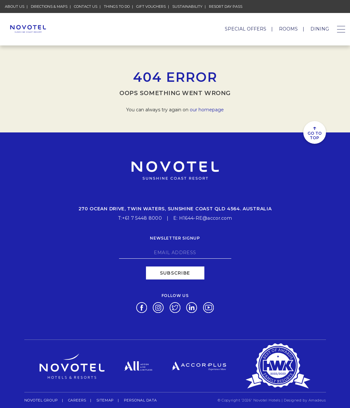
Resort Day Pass (225, 6)
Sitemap (105, 400)
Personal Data (140, 399)
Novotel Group (41, 399)
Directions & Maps (49, 6)
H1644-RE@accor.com (205, 218)
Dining (319, 29)
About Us (14, 6)
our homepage (207, 110)
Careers (77, 399)
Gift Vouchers (151, 6)
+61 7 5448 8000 (142, 218)
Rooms (288, 29)
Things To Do (117, 6)
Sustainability (187, 6)
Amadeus (317, 400)
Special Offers (245, 29)
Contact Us (85, 6)
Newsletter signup (175, 238)
